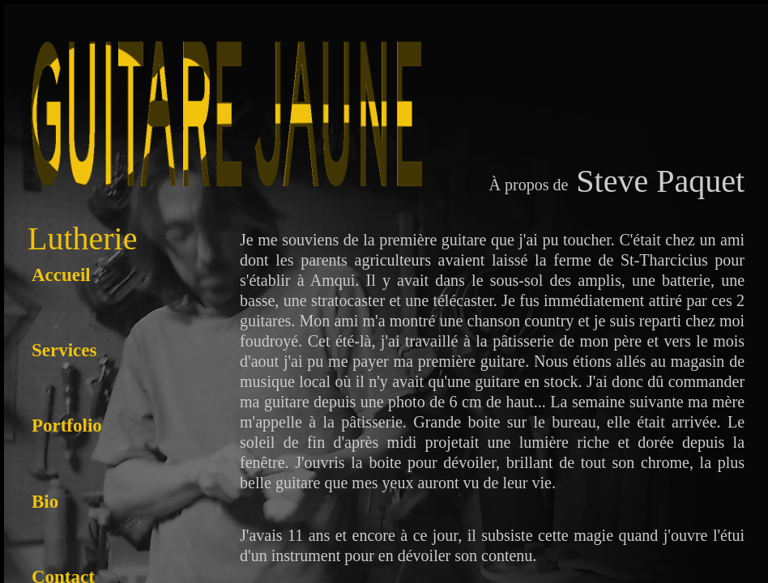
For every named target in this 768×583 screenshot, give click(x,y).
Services (64, 350)
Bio (45, 502)
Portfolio (67, 425)
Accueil (61, 275)
